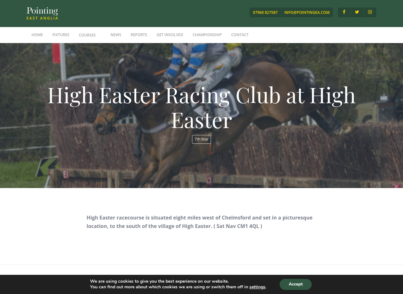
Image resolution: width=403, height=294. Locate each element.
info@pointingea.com (307, 12)
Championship (207, 34)
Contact (240, 34)
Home (37, 34)
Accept (296, 284)
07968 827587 (265, 12)
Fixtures (60, 34)
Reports (139, 34)
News (116, 34)
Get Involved (169, 34)
